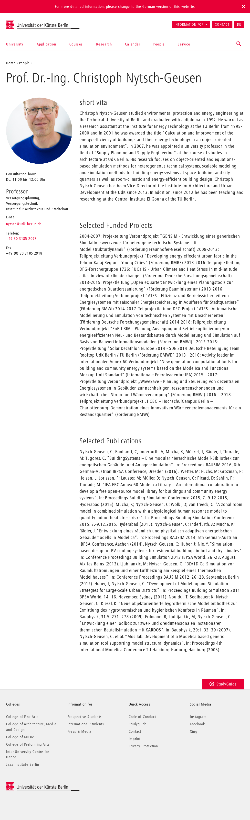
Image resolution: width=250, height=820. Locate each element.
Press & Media (79, 731)
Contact (222, 24)
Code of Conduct (142, 716)
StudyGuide (223, 683)
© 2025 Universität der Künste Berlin (31, 785)
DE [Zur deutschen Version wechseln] (239, 24)
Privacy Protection (143, 745)
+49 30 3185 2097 (21, 238)
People (159, 44)
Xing (193, 731)
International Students (85, 723)
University (14, 44)
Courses (76, 44)
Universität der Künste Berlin (25, 22)
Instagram (198, 716)
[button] (239, 44)
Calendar (132, 44)
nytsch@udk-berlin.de (24, 223)
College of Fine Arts (22, 716)
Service (184, 44)
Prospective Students (84, 716)
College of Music (20, 736)
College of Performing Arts (28, 744)
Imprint (134, 738)
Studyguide (138, 723)
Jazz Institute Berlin (22, 764)
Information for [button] (189, 24)
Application (46, 44)
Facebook (197, 723)
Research (104, 44)
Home (11, 62)
